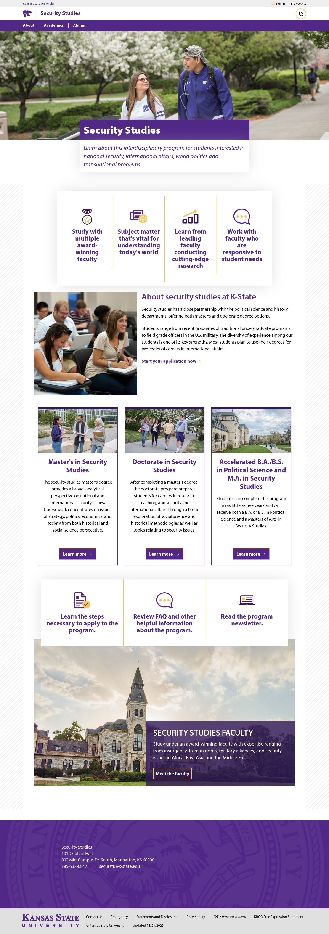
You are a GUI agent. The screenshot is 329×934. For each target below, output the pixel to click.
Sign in (280, 3)
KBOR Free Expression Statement (278, 917)
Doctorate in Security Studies (164, 465)
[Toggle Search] (301, 13)
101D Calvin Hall (77, 853)
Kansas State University (39, 3)
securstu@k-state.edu (119, 866)
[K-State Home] (27, 13)
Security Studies (60, 13)
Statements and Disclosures (157, 917)
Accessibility (195, 917)
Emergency (119, 917)
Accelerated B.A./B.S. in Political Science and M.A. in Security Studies (251, 474)
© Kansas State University (105, 925)
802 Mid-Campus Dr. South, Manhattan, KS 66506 (107, 860)
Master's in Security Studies (77, 465)
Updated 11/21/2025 (148, 925)
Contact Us (94, 917)
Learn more (77, 554)
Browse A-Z (298, 3)
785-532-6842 (74, 866)
